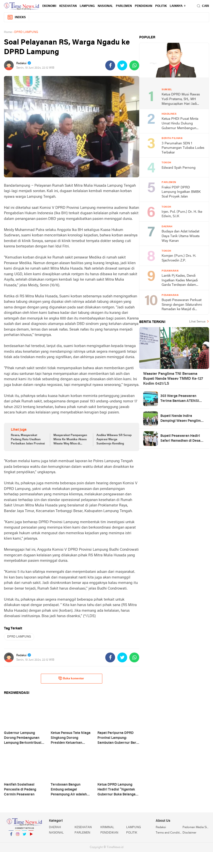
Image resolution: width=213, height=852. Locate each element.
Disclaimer (189, 832)
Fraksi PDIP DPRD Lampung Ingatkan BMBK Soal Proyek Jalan (181, 192)
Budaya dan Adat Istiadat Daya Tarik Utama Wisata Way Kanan (180, 236)
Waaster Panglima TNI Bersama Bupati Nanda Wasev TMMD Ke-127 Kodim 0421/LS (173, 379)
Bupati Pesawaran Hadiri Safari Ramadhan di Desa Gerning (180, 438)
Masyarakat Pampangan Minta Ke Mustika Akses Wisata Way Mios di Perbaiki (70, 440)
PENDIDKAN (143, 6)
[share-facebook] (110, 65)
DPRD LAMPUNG (19, 636)
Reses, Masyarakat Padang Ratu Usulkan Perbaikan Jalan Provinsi (28, 439)
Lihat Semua (197, 321)
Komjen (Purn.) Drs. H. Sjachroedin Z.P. (179, 258)
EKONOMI (49, 6)
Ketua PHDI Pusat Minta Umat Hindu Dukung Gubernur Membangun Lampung (180, 124)
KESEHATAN (68, 6)
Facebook (11, 836)
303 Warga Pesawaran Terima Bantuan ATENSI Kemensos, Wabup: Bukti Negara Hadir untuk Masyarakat (180, 399)
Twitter (24, 836)
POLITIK (161, 6)
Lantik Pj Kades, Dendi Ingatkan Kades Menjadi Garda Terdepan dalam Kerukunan (180, 281)
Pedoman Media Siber (196, 827)
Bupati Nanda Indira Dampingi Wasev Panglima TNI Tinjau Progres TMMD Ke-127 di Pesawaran (181, 419)
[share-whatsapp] (134, 65)
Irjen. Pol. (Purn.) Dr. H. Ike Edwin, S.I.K (182, 214)
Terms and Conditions (169, 832)
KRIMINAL (107, 827)
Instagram (17, 836)
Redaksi (161, 827)
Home (8, 32)
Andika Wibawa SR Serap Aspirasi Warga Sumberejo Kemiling (114, 439)
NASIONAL (105, 6)
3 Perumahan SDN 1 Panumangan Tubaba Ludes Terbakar (183, 148)
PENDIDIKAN (109, 832)
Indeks (16, 17)
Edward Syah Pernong (179, 168)
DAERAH (55, 827)
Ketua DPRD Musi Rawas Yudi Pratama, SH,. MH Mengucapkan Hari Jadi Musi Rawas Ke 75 (181, 99)
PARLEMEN (124, 6)
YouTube (31, 836)
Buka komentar (71, 678)
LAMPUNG (87, 6)
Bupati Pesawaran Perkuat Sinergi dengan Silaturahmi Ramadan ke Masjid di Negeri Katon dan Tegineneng (182, 305)
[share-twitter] (122, 65)
